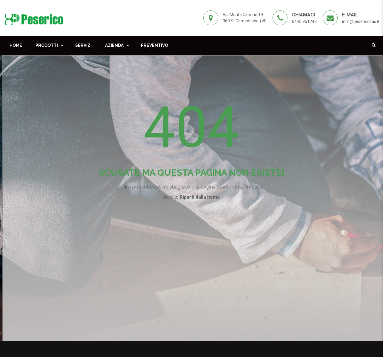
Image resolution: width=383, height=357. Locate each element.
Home (16, 45)
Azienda (114, 45)
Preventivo (154, 45)
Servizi (83, 45)
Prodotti (47, 45)
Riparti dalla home (200, 197)
